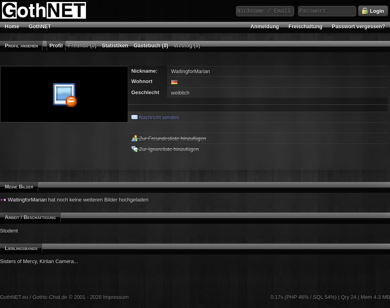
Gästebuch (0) (151, 45)
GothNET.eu (14, 297)
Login (373, 11)
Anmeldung (265, 26)
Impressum (116, 297)
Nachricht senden (155, 117)
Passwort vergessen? (358, 26)
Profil (55, 45)
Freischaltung (305, 26)
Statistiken (115, 45)
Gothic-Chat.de (50, 297)
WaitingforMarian (27, 200)
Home (12, 26)
